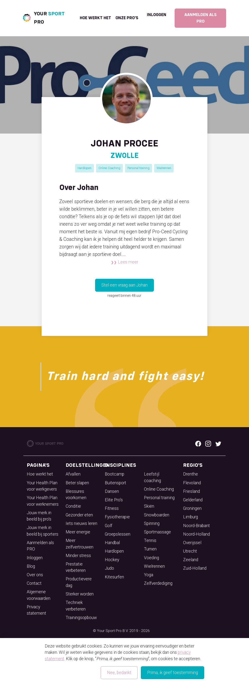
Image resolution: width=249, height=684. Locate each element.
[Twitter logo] (218, 443)
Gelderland (193, 499)
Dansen (112, 491)
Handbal (112, 542)
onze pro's (127, 18)
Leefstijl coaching (152, 477)
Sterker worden (80, 594)
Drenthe (190, 474)
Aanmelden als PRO (200, 18)
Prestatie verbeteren (76, 567)
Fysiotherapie (117, 516)
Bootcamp (114, 474)
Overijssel (192, 542)
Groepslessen (117, 534)
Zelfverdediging (158, 583)
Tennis (150, 540)
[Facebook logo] (198, 443)
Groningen (192, 508)
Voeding (151, 557)
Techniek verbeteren (76, 605)
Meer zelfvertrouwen (79, 543)
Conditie (73, 506)
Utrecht (190, 551)
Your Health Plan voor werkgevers (42, 486)
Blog (31, 566)
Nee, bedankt (119, 672)
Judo (109, 568)
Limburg (190, 516)
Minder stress (78, 555)
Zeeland (190, 559)
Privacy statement (36, 610)
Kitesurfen (114, 577)
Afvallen (73, 474)
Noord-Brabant (196, 525)
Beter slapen (77, 482)
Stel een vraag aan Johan (124, 285)
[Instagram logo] (208, 443)
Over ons (35, 574)
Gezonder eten (79, 515)
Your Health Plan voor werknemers (43, 500)
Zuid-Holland (194, 568)
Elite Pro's (114, 499)
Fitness (112, 508)
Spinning (152, 523)
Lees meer (128, 262)
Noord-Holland (196, 534)
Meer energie (78, 532)
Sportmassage (157, 532)
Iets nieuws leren (81, 523)
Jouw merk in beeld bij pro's (39, 516)
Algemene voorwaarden (38, 595)
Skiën (149, 506)
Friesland (191, 491)
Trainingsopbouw (81, 617)
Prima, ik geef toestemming (172, 672)
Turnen (150, 549)
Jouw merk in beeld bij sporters (42, 530)
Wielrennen (164, 168)
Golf (108, 525)
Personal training (138, 168)
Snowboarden (156, 515)
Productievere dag (79, 582)
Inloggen (156, 15)
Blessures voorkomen (76, 494)
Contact (34, 583)
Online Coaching (109, 168)
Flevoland (192, 482)
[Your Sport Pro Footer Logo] (45, 443)
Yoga (148, 574)
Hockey (112, 559)
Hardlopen (84, 168)
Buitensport (115, 482)
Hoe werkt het (95, 18)
